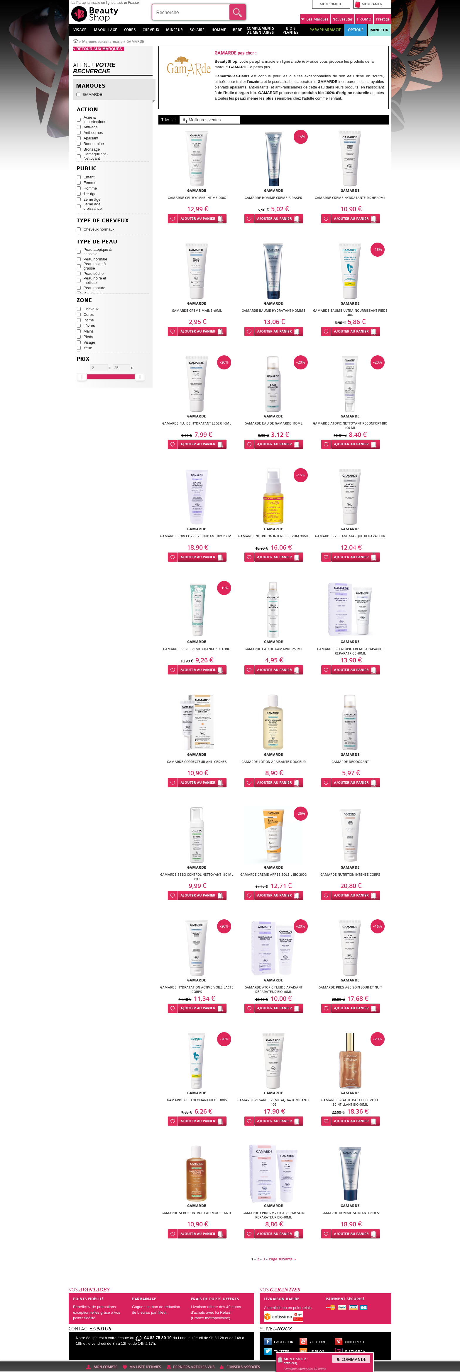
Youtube (318, 1342)
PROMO (364, 19)
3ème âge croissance (93, 206)
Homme (90, 188)
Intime (89, 320)
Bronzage (92, 149)
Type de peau (97, 241)
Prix (83, 359)
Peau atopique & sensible (98, 251)
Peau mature (94, 288)
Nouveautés (342, 19)
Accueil (75, 40)
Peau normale (95, 259)
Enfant (89, 177)
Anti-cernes (93, 132)
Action (87, 109)
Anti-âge (91, 127)
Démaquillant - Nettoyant (96, 156)
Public (87, 168)
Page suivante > (282, 1259)
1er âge (90, 194)
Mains (89, 331)
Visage (89, 342)
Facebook (283, 1342)
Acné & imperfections (95, 119)
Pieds (88, 337)
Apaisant (91, 138)
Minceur (379, 30)
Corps (89, 314)
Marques (314, 19)
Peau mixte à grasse (95, 266)
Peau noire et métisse (95, 280)
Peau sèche (94, 273)
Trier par (168, 119)
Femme (90, 182)
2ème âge (92, 199)
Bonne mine (94, 144)
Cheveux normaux (99, 229)
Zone (84, 300)
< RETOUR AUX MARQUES (98, 49)
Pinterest (355, 1342)
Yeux (88, 348)
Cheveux (91, 309)
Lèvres (89, 325)
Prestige (383, 19)
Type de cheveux (103, 220)
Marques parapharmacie (102, 42)
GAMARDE (92, 94)
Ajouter (197, 219)
